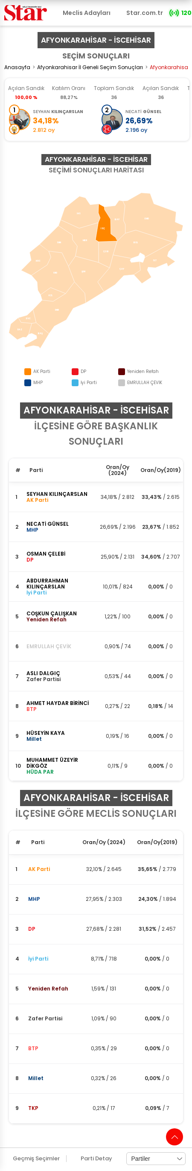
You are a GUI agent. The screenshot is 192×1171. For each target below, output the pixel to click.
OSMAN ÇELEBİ (45, 553)
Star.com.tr (144, 13)
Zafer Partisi (45, 1018)
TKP (33, 1108)
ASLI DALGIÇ (43, 673)
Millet (36, 1078)
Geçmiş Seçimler (36, 1158)
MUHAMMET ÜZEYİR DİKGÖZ (52, 762)
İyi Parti (38, 958)
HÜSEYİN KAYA (45, 733)
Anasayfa (17, 67)
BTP (33, 1048)
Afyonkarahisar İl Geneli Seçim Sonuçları (90, 67)
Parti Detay (96, 1158)
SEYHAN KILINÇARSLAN (56, 494)
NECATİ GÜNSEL (47, 523)
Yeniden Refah (48, 988)
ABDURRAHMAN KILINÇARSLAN (47, 583)
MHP (34, 899)
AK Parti (39, 869)
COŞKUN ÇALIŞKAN (51, 613)
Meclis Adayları (87, 13)
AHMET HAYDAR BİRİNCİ (57, 703)
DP (31, 928)
